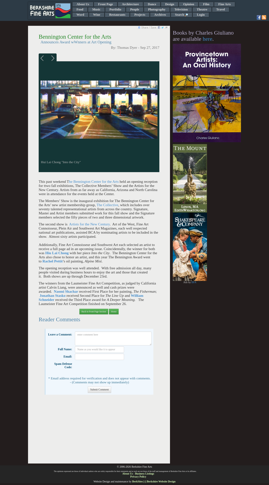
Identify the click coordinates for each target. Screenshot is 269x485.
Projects (139, 14)
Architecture (130, 4)
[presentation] (103, 368)
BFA (193, 282)
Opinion (188, 4)
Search (181, 14)
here (207, 39)
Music (96, 9)
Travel (220, 9)
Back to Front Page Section (93, 311)
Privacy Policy (138, 476)
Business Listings (144, 473)
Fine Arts (224, 4)
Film (206, 4)
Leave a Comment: (60, 334)
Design (169, 4)
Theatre (202, 9)
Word (80, 14)
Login (201, 14)
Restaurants (117, 14)
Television (181, 9)
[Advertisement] (99, 431)
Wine (96, 14)
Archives (160, 14)
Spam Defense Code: (63, 365)
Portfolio (115, 9)
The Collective (107, 205)
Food (80, 9)
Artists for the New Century (89, 224)
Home (113, 311)
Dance (152, 4)
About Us (83, 4)
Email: (68, 356)
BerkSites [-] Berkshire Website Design (153, 481)
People (134, 9)
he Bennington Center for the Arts (94, 182)
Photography (157, 9)
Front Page (105, 4)
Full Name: (65, 349)
